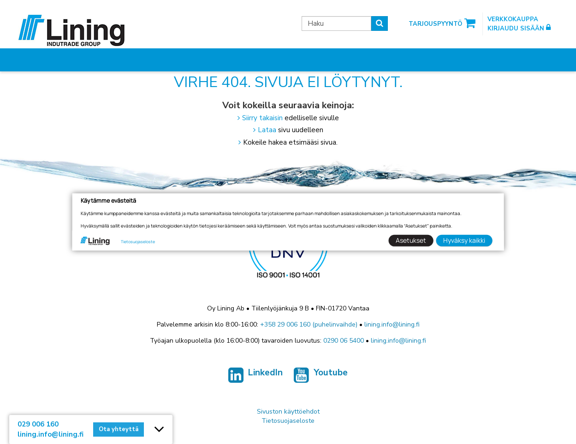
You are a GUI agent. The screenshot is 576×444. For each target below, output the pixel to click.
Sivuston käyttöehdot (288, 411)
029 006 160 (38, 424)
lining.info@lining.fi (392, 324)
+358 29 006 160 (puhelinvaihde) (308, 324)
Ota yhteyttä (118, 429)
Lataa (267, 129)
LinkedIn (255, 375)
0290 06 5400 (343, 340)
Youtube (321, 375)
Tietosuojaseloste (288, 420)
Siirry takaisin (262, 118)
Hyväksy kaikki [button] (464, 240)
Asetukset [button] (411, 240)
